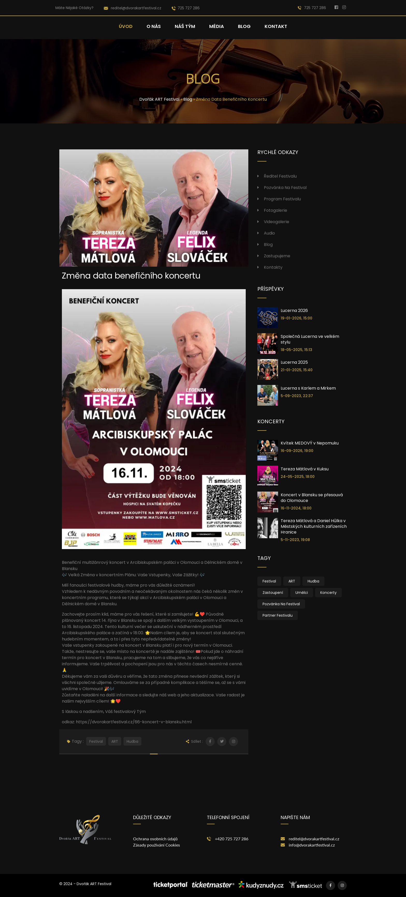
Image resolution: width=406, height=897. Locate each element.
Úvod (126, 26)
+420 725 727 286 (231, 838)
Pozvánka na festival (282, 188)
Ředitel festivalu (277, 176)
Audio (266, 233)
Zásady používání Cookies (156, 844)
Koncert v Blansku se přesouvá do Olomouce (312, 498)
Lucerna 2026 (294, 310)
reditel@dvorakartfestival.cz (314, 838)
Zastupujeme (273, 256)
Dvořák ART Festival (159, 99)
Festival (96, 741)
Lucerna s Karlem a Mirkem (308, 388)
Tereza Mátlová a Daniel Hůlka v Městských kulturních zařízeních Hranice (314, 526)
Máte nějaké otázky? (74, 7)
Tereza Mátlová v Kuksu (305, 469)
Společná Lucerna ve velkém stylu (310, 339)
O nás (154, 26)
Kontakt (276, 26)
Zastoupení (273, 592)
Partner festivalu (278, 615)
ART (114, 741)
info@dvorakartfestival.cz (312, 844)
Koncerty (328, 592)
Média (216, 26)
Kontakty (269, 267)
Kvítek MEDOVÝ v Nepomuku (310, 443)
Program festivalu (279, 199)
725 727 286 (312, 7)
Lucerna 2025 (294, 362)
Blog (244, 26)
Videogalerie (273, 222)
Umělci (301, 592)
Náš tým (185, 26)
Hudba (132, 741)
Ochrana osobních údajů (155, 838)
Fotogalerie (272, 210)
